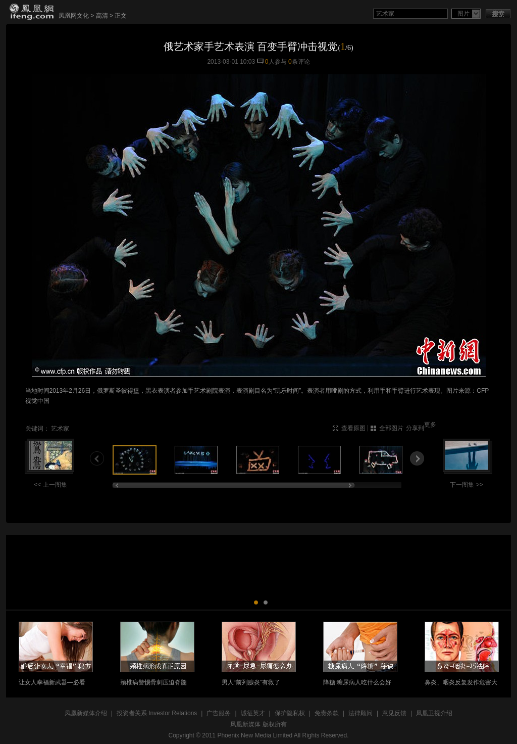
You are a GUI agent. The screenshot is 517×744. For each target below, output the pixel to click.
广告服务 (218, 713)
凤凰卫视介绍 (434, 713)
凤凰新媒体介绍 (86, 713)
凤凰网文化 (74, 15)
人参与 (276, 61)
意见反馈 (394, 713)
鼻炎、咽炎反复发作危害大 (461, 682)
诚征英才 (253, 713)
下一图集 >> (466, 484)
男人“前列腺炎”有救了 (251, 682)
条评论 (299, 61)
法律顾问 (360, 713)
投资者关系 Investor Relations (157, 713)
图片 (463, 13)
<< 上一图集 (50, 484)
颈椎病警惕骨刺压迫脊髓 (153, 682)
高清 (102, 15)
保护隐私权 (290, 713)
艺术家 (60, 428)
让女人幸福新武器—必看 (52, 682)
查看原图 (353, 428)
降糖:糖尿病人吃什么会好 (357, 682)
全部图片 (391, 428)
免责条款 (327, 713)
